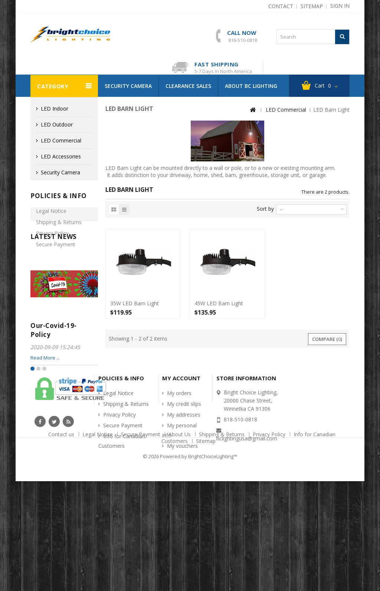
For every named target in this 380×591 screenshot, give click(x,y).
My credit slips (184, 485)
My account (181, 460)
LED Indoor (54, 108)
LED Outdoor (57, 124)
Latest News (53, 291)
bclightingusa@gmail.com (246, 520)
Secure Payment (55, 249)
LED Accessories (61, 156)
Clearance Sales (188, 85)
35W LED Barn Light (134, 303)
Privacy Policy (52, 238)
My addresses (183, 496)
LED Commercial (61, 140)
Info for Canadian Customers (57, 263)
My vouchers (182, 527)
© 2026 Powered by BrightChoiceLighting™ (190, 566)
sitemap (312, 5)
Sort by (265, 208)
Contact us (62, 550)
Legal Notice (51, 215)
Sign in (340, 5)
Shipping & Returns (59, 226)
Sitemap (206, 556)
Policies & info (58, 195)
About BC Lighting (251, 85)
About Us (180, 550)
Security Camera (128, 85)
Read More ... (45, 411)
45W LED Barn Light (218, 303)
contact (280, 5)
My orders (179, 475)
